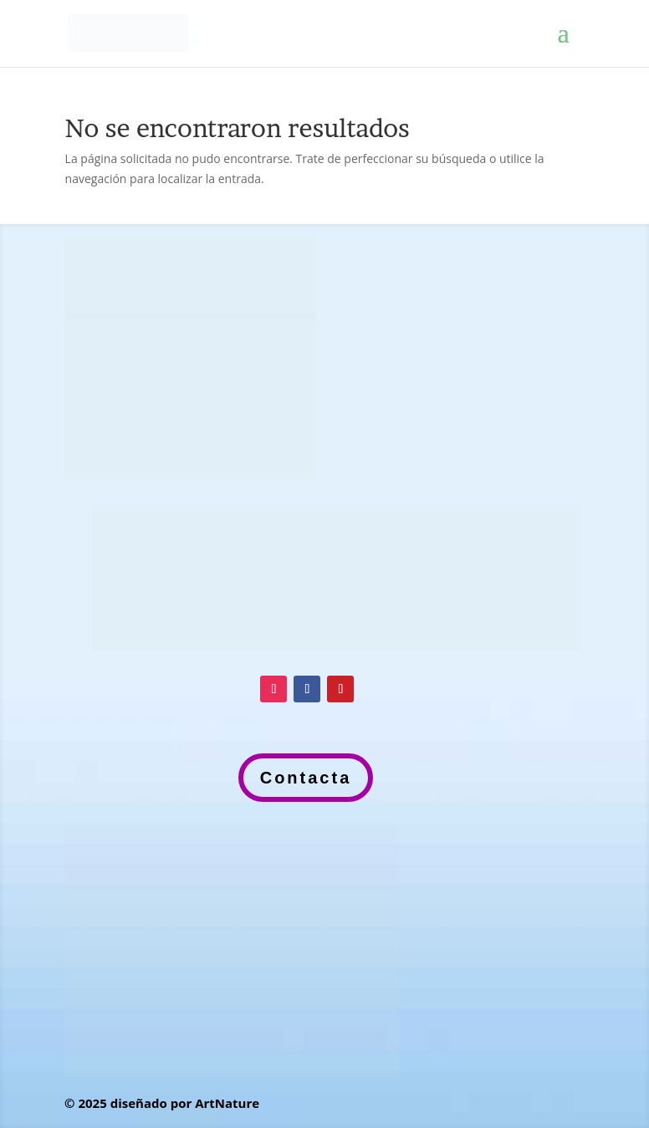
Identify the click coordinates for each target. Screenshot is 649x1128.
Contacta (306, 777)
